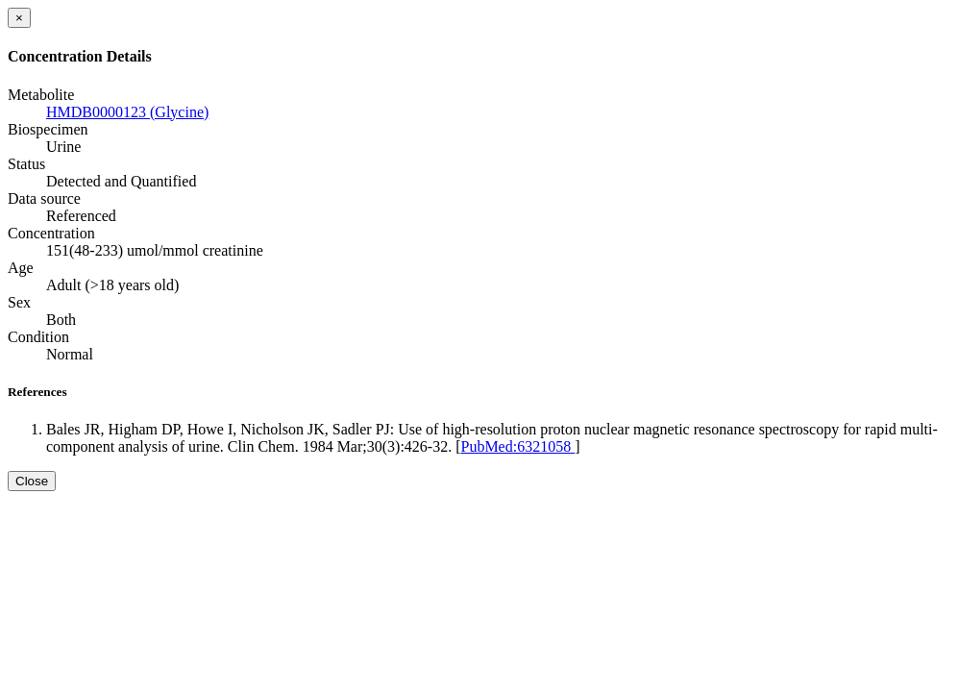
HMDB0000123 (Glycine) (127, 112)
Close (31, 481)
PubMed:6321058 (517, 446)
